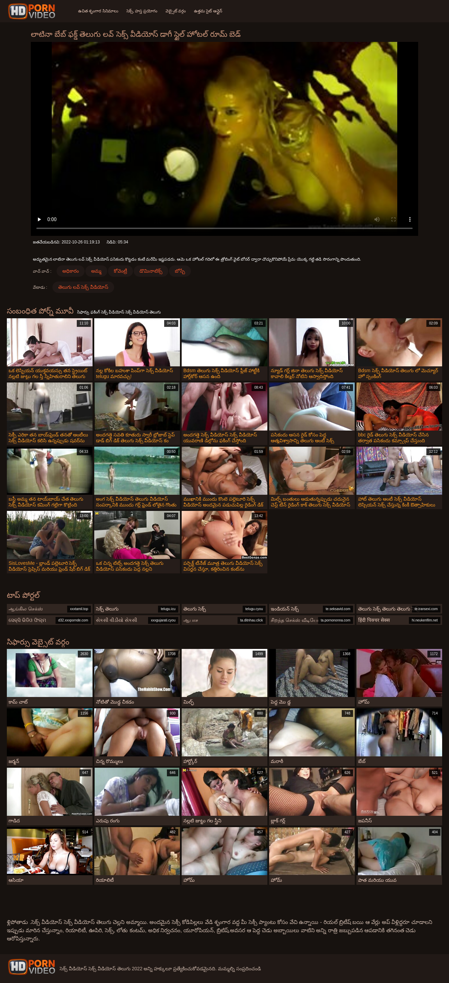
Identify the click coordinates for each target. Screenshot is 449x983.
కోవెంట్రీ (120, 271)
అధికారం (70, 271)
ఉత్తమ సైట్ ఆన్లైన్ (208, 11)
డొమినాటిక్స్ (150, 271)
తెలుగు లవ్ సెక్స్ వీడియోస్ (83, 287)
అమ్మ (96, 271)
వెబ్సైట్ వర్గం (176, 11)
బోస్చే (180, 271)
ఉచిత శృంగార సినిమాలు (98, 11)
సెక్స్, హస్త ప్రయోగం (141, 11)
